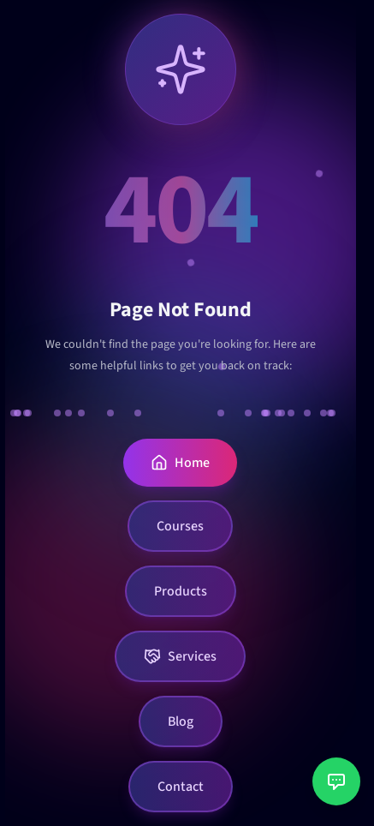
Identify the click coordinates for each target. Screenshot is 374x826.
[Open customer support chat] (336, 781)
